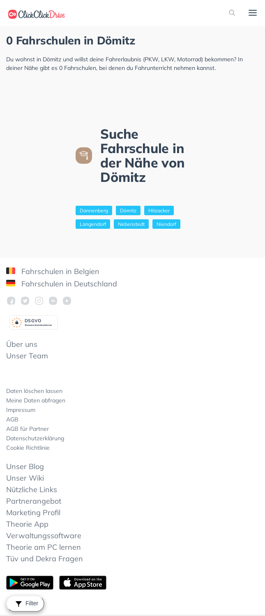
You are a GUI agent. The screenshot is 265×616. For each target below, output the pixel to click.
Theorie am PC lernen (43, 547)
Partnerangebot (33, 501)
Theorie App (27, 524)
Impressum (20, 410)
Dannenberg (94, 210)
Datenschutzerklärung (35, 438)
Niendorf (166, 224)
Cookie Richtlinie (28, 447)
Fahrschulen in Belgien (52, 271)
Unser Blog (25, 466)
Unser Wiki (25, 478)
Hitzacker (159, 210)
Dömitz (128, 210)
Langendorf (93, 224)
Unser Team (27, 355)
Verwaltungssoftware (43, 535)
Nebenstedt (131, 224)
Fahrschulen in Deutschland (61, 283)
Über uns (21, 344)
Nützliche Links (31, 489)
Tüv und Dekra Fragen (44, 558)
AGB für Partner (27, 428)
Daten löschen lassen (34, 391)
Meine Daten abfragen (35, 400)
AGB (12, 419)
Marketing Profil (33, 512)
